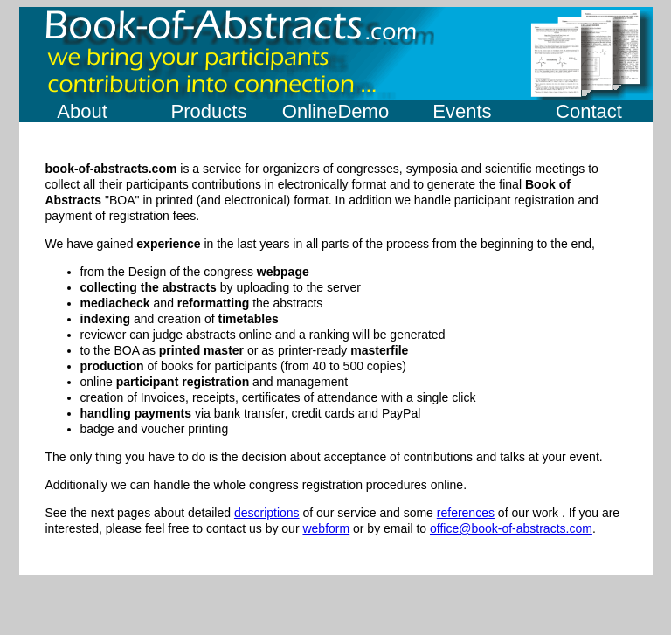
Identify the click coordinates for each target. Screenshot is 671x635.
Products (209, 111)
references (466, 513)
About (82, 111)
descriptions (267, 513)
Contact (589, 111)
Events (461, 111)
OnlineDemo (335, 111)
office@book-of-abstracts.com (511, 528)
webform (325, 528)
